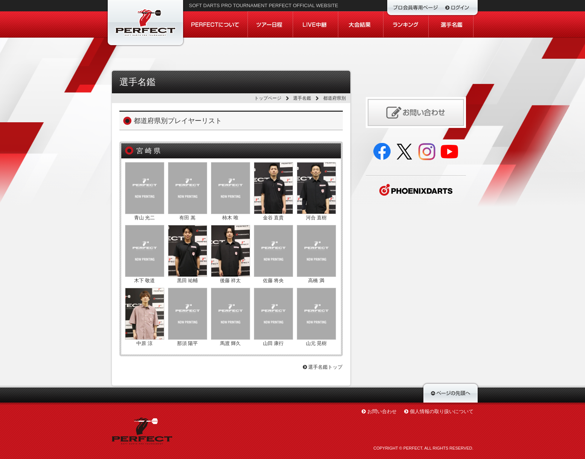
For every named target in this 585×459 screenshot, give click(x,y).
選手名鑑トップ (323, 367)
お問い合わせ (382, 411)
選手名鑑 (302, 98)
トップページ (267, 98)
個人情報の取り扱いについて (441, 411)
